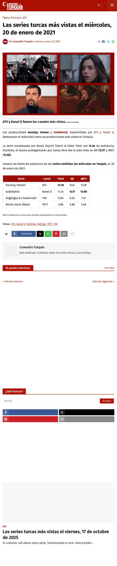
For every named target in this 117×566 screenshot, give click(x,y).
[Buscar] (58, 401)
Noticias (31, 224)
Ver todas (109, 267)
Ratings (41, 224)
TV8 (55, 224)
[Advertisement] (58, 452)
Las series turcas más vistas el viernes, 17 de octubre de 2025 (56, 534)
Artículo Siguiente (103, 281)
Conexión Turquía (31, 247)
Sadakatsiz (60, 132)
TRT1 (49, 224)
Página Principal (12, 18)
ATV (25, 18)
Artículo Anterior (13, 281)
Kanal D (108, 132)
